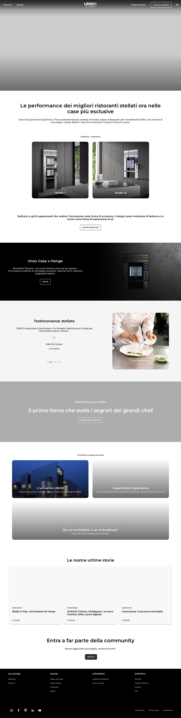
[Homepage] (90, 5)
